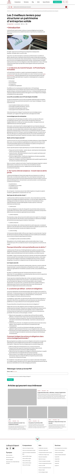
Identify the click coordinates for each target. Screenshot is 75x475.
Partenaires (26, 2)
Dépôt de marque (42, 458)
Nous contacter (9, 455)
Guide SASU (57, 458)
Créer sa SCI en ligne (26, 464)
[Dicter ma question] (11, 7)
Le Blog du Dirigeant (9, 2)
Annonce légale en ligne (43, 472)
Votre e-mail (12, 371)
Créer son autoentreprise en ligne (28, 450)
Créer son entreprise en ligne (27, 448)
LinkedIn (7, 448)
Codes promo (57, 2)
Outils (38, 2)
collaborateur (58, 114)
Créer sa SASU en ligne (26, 462)
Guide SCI (57, 465)
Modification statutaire (43, 448)
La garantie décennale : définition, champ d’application (52, 392)
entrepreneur (58, 115)
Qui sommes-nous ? (10, 457)
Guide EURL (57, 456)
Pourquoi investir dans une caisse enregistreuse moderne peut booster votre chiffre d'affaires (58, 132)
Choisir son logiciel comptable (44, 461)
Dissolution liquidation (43, 456)
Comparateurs (17, 2)
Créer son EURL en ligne (27, 456)
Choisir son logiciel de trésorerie (45, 467)
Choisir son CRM (42, 465)
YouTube (13, 448)
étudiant (58, 116)
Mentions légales (9, 459)
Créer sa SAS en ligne (26, 460)
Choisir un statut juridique (60, 450)
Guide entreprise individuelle (60, 454)
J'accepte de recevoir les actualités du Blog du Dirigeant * (19, 376)
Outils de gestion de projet (55, 128)
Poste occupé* (58, 112)
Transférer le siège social (43, 450)
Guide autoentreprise (59, 452)
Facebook (10, 448)
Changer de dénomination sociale (45, 452)
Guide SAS (57, 463)
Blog (32, 2)
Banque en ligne (42, 469)
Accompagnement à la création (61, 448)
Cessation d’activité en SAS (36, 422)
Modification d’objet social (44, 454)
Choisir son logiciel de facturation (45, 463)
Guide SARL (57, 461)
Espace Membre (45, 2)
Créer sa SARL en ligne (26, 458)
